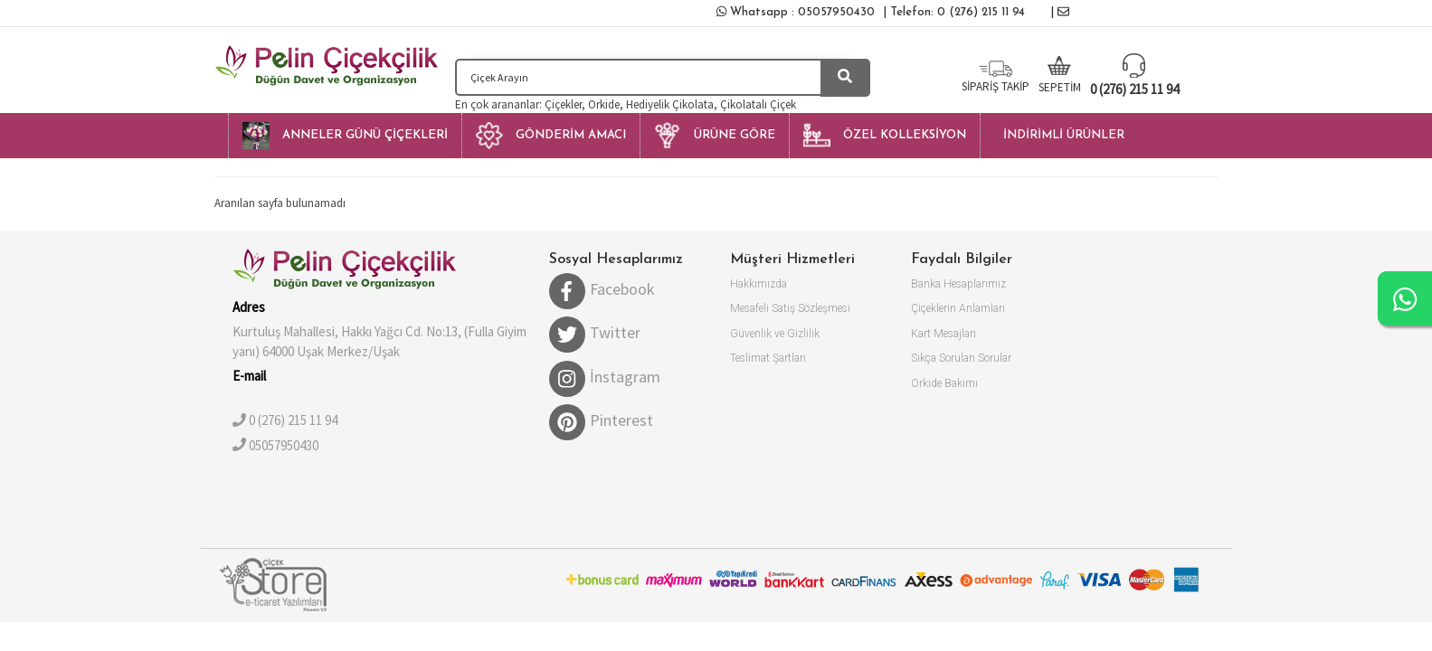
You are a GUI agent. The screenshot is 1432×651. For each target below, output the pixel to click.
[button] (344, 135)
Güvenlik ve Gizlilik (775, 333)
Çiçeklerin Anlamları (958, 308)
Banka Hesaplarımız (958, 284)
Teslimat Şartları (768, 358)
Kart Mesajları (943, 333)
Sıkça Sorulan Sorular (961, 358)
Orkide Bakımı (944, 383)
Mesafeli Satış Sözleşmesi (790, 308)
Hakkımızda (758, 284)
